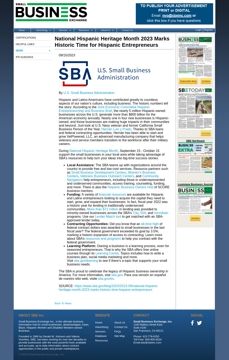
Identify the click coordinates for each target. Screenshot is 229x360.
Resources (83, 30)
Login (198, 29)
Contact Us (127, 30)
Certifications (26, 37)
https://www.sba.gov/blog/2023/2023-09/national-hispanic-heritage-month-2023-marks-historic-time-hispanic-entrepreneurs (108, 287)
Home (22, 30)
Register (208, 29)
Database (101, 336)
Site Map (119, 336)
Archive (206, 81)
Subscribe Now (188, 81)
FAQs (117, 331)
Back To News (63, 303)
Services (62, 30)
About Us (105, 30)
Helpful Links (25, 44)
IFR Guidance (24, 57)
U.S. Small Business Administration (89, 93)
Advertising (41, 30)
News (19, 50)
